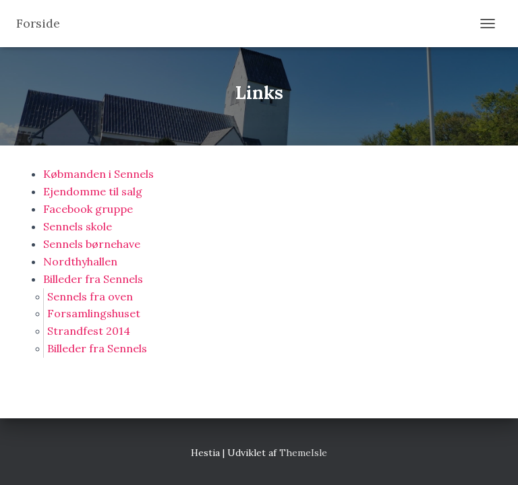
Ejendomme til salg (92, 191)
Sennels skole (77, 226)
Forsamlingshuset (93, 313)
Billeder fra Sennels (93, 279)
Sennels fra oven (90, 296)
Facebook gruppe (88, 209)
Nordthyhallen (80, 261)
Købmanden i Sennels (98, 174)
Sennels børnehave (91, 244)
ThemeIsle (303, 453)
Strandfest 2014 (88, 330)
